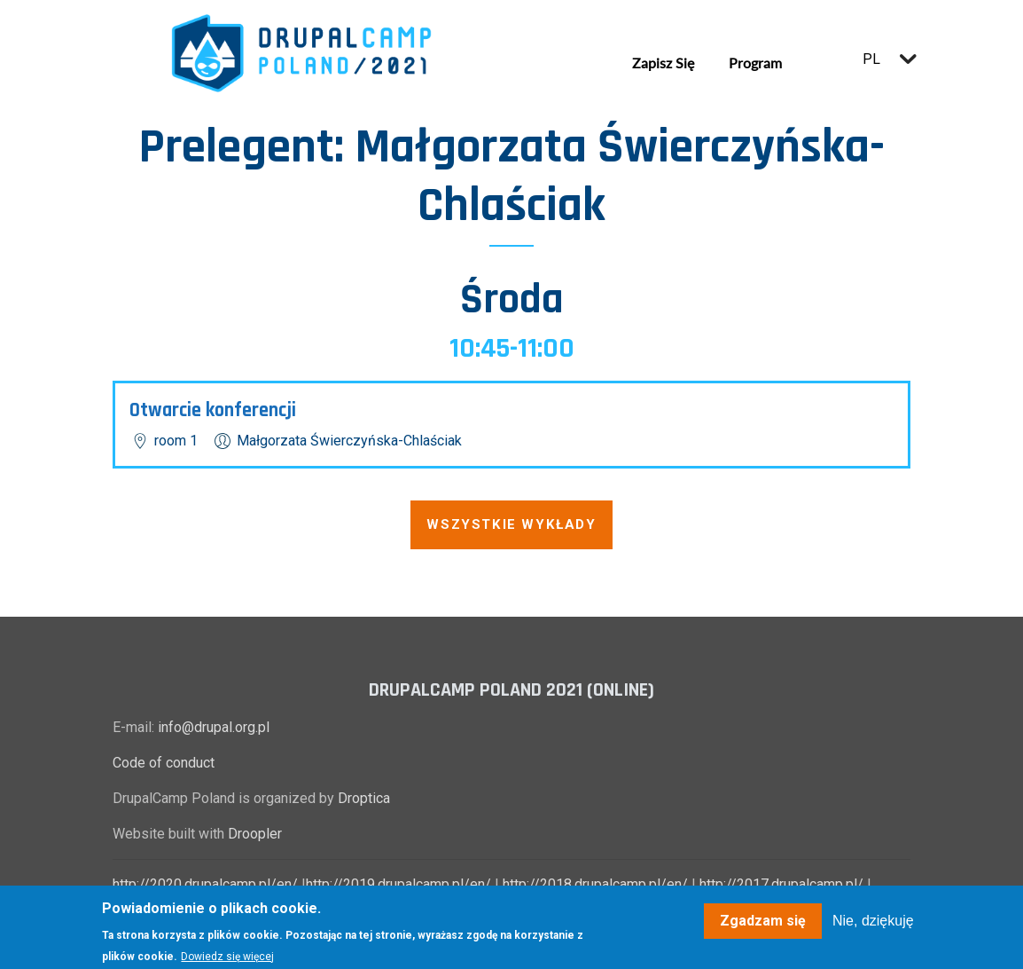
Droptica (364, 798)
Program (755, 62)
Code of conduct (164, 762)
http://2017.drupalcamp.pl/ (781, 884)
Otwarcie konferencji (212, 410)
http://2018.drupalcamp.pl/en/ (595, 884)
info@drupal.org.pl (213, 727)
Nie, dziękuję (873, 926)
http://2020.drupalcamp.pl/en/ (205, 884)
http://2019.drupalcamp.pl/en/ (398, 884)
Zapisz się (663, 62)
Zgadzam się (763, 926)
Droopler (255, 833)
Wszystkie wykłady (511, 524)
